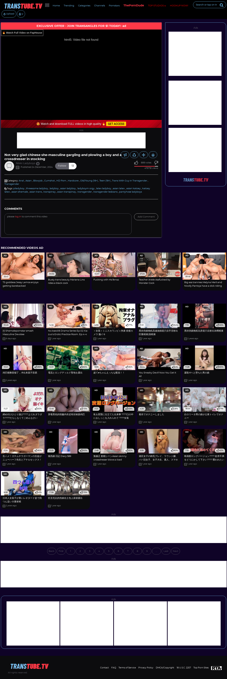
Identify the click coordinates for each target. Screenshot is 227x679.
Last (166, 551)
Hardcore (73, 181)
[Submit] (221, 5)
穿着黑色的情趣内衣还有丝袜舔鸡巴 (66, 414)
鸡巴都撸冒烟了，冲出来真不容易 (20, 373)
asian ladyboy (68, 188)
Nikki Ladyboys (28, 163)
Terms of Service (127, 668)
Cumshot (49, 181)
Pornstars (114, 6)
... (156, 551)
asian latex (119, 188)
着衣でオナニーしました (151, 414)
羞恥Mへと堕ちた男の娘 (196, 373)
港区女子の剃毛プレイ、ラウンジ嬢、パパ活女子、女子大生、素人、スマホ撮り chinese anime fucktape (158, 459)
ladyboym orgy (86, 188)
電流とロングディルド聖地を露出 (65, 373)
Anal (21, 181)
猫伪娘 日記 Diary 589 (59, 456)
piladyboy (18, 188)
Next (175, 551)
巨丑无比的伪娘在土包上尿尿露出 (65, 498)
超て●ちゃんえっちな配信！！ (109, 373)
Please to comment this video (27, 217)
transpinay (49, 192)
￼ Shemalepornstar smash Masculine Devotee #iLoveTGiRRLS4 (18, 334)
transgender (85, 192)
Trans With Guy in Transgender (129, 181)
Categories (84, 6)
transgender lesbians (105, 192)
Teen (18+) (104, 181)
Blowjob (38, 181)
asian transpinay (66, 192)
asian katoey (133, 188)
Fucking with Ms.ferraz (106, 280)
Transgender (11, 184)
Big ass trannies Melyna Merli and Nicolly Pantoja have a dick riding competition (203, 286)
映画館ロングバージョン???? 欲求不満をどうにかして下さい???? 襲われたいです (204, 459)
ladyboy (54, 188)
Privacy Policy (145, 668)
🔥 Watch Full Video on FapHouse (22, 32)
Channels (99, 6)
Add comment (146, 217)
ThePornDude (133, 5)
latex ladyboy (103, 188)
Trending (69, 6)
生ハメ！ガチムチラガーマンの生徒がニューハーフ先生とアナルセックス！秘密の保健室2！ (22, 459)
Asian (28, 181)
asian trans (36, 192)
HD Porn (61, 181)
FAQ (113, 668)
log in (18, 217)
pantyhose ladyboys (130, 192)
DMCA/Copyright (165, 668)
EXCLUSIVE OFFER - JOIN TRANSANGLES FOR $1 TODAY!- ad (81, 26)
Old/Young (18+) (89, 181)
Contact (104, 668)
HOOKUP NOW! (179, 6)
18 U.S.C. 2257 (184, 668)
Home (56, 6)
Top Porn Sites (201, 668)
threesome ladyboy (37, 188)
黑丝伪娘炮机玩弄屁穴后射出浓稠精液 (203, 331)
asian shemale (19, 192)
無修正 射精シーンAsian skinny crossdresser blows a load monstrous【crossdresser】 (109, 459)
